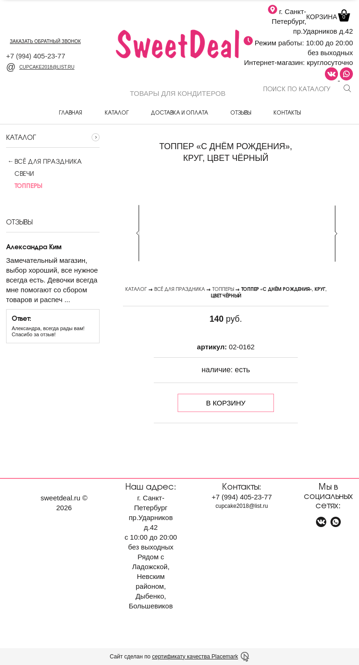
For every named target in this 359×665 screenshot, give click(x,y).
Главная (70, 112)
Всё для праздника (48, 161)
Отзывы (240, 112)
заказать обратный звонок (45, 41)
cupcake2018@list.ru (40, 67)
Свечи (20, 173)
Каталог (117, 112)
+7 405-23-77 (35, 56)
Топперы (223, 288)
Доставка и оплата (179, 112)
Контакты (287, 112)
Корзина (327, 17)
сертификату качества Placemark (195, 656)
